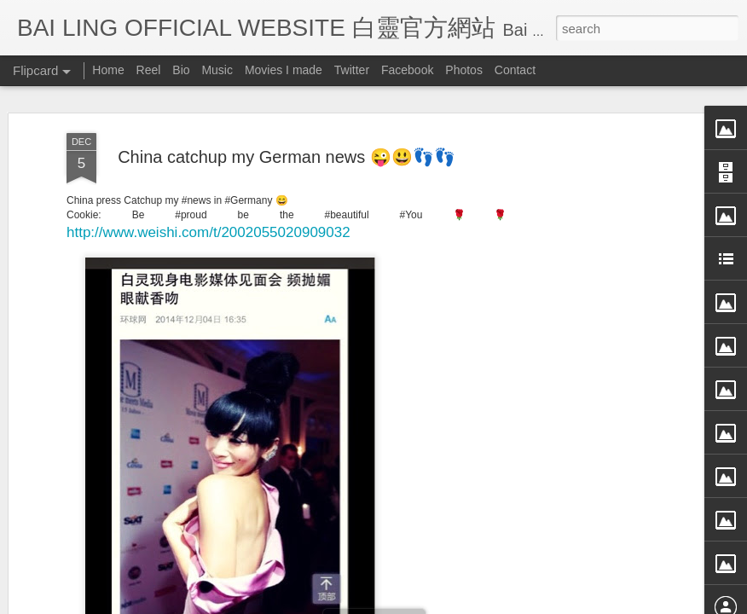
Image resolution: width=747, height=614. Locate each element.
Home (108, 70)
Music (217, 70)
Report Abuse (529, 603)
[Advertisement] (600, 340)
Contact (515, 70)
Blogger (479, 603)
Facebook (407, 70)
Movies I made (283, 70)
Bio (180, 70)
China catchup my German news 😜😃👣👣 (286, 95)
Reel (148, 70)
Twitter (351, 70)
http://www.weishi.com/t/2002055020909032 (208, 171)
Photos (464, 70)
